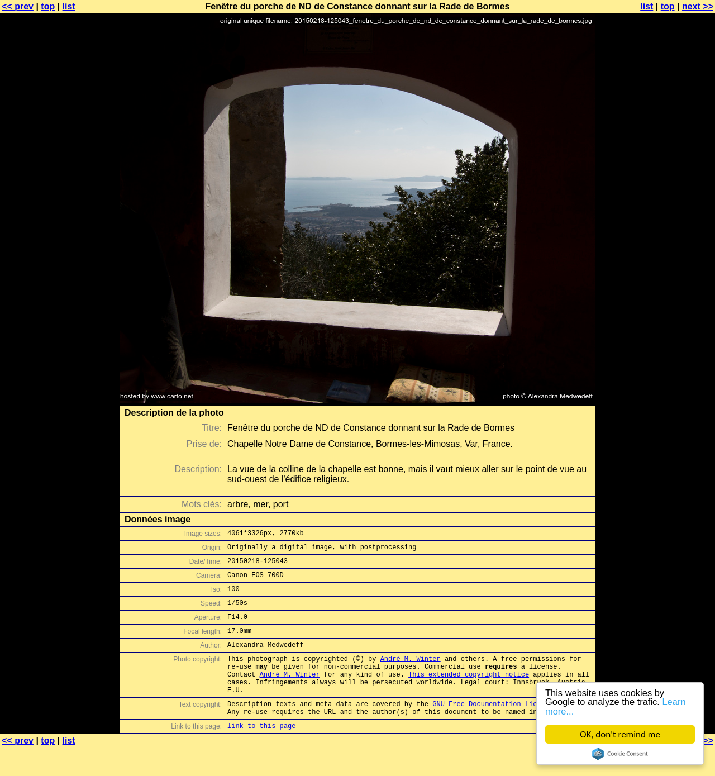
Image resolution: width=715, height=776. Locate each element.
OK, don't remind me (620, 734)
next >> (697, 6)
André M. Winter (410, 675)
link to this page (261, 754)
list (69, 6)
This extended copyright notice (468, 694)
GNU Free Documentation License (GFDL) (506, 729)
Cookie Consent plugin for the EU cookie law (620, 754)
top (48, 6)
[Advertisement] (669, 276)
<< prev (18, 6)
